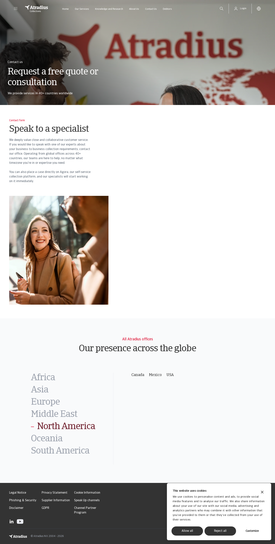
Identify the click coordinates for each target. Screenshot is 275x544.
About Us (134, 9)
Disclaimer (16, 508)
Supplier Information (56, 500)
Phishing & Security (22, 500)
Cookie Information (87, 492)
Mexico (155, 375)
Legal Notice (17, 492)
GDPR (45, 508)
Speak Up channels (87, 500)
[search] (221, 8)
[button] (15, 8)
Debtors (167, 9)
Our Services (82, 9)
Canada (137, 375)
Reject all (220, 531)
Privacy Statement (54, 492)
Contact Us (151, 9)
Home (65, 9)
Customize (252, 531)
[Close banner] (262, 492)
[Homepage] (36, 8)
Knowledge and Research (109, 9)
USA (170, 375)
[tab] (72, 378)
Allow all (187, 531)
